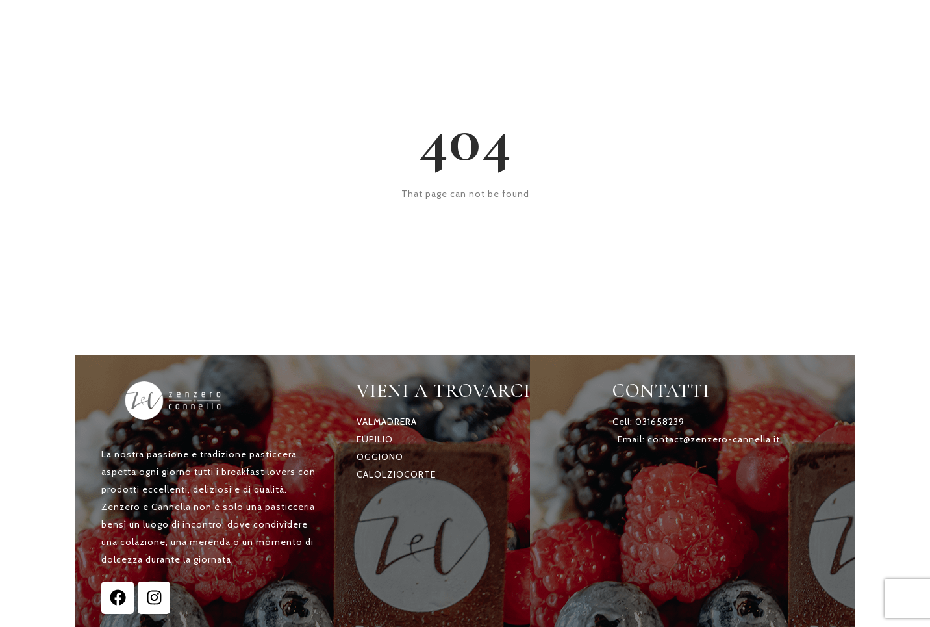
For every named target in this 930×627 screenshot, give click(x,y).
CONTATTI (768, 24)
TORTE (585, 24)
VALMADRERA (387, 422)
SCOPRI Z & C (496, 24)
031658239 (660, 422)
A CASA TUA (670, 24)
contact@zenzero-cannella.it (713, 439)
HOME (409, 24)
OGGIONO (380, 457)
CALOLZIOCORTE (396, 474)
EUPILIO (375, 439)
